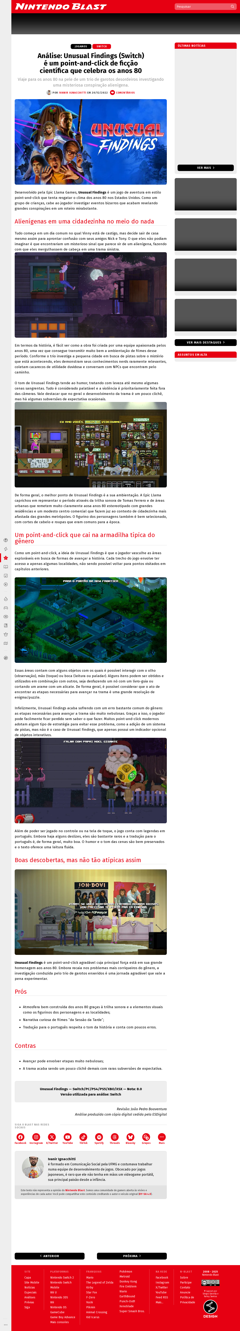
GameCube (57, 1312)
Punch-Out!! (127, 1301)
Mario (89, 1277)
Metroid (124, 1276)
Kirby (89, 1287)
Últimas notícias (192, 46)
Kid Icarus (92, 1317)
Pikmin (90, 1307)
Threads (115, 1138)
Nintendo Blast (75, 1190)
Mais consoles (59, 1322)
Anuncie (185, 1292)
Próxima (130, 1256)
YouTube (67, 1138)
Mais (162, 1138)
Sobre (184, 1277)
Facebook (20, 1138)
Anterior (51, 1256)
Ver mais (205, 168)
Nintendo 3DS (59, 1297)
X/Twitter (52, 1138)
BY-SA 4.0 (145, 1194)
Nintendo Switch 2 (62, 1277)
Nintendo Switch (61, 1282)
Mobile (54, 1287)
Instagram (36, 1138)
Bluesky (130, 1138)
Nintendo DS (58, 1307)
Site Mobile (31, 1282)
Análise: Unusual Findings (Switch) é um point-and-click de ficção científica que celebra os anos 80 (91, 63)
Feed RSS (162, 1297)
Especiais (30, 1292)
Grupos (146, 1138)
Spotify (99, 1138)
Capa (27, 1277)
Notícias (29, 1287)
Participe (186, 1282)
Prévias (29, 1302)
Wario (123, 1291)
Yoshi (89, 1302)
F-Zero (90, 1297)
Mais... (159, 1302)
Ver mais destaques (204, 342)
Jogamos (81, 46)
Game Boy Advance (62, 1317)
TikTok (83, 1138)
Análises (29, 1297)
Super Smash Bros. (132, 1311)
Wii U (53, 1292)
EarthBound (127, 1296)
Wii (52, 1302)
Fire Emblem (127, 1286)
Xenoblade (126, 1306)
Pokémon (125, 1271)
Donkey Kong (128, 1281)
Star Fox (91, 1292)
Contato (185, 1287)
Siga (27, 1307)
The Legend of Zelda (99, 1282)
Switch (102, 46)
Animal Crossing (96, 1312)
